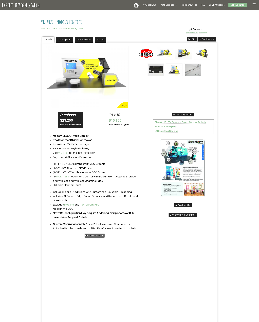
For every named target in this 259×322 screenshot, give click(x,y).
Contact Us (206, 39)
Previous (45, 28)
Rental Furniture (89, 204)
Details (48, 39)
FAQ (203, 5)
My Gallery (149, 5)
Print (191, 39)
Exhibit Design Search (21, 5)
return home (203, 33)
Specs (100, 39)
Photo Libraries (167, 5)
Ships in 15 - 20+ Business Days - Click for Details (180, 122)
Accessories (84, 39)
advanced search (192, 33)
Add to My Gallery (182, 114)
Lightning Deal (237, 5)
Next (81, 28)
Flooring (69, 204)
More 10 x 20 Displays (166, 127)
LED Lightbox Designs (166, 131)
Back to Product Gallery (64, 28)
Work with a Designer (182, 214)
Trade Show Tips (189, 5)
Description (64, 39)
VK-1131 (63, 153)
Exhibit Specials (216, 5)
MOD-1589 (62, 176)
